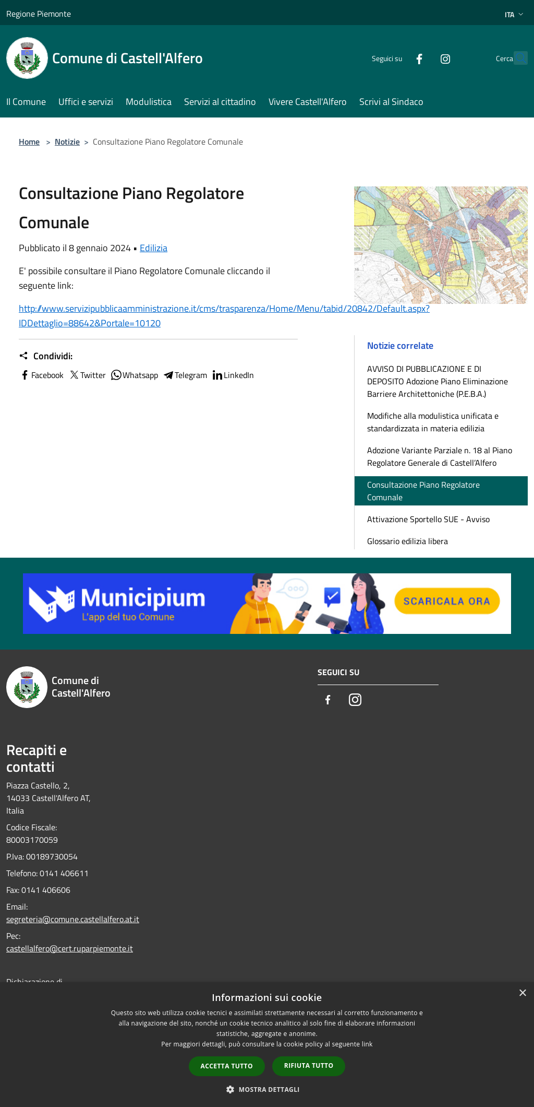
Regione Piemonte (38, 13)
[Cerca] (515, 57)
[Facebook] (396, 58)
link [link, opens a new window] (367, 1044)
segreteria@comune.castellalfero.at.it (72, 919)
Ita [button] (515, 14)
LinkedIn (232, 375)
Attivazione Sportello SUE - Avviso (428, 519)
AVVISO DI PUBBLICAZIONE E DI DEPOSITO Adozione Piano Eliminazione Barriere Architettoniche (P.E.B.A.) (437, 381)
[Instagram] (422, 58)
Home (29, 141)
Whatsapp (134, 375)
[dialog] (267, 1044)
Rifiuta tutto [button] (309, 1065)
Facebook (41, 375)
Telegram (184, 375)
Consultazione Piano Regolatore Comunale (423, 490)
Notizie (67, 141)
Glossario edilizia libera (407, 541)
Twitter (87, 375)
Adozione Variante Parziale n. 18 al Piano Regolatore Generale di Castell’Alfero (439, 456)
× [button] (522, 993)
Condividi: (45, 356)
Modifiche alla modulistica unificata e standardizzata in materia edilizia (433, 421)
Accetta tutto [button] (227, 1066)
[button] (267, 1089)
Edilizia (153, 248)
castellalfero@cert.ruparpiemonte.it (69, 948)
